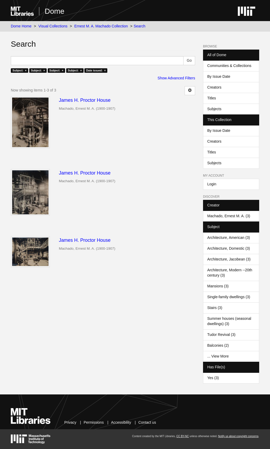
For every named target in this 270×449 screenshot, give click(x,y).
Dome (54, 11)
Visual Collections (53, 26)
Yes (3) (213, 378)
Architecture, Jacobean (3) (228, 259)
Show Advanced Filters (176, 78)
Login (211, 184)
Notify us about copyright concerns (238, 436)
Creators (214, 87)
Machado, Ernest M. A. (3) (228, 216)
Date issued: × (96, 70)
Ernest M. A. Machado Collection (101, 26)
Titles (211, 98)
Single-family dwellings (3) (228, 297)
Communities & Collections (229, 66)
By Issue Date (218, 76)
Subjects (214, 109)
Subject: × (19, 70)
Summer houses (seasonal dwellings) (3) (229, 321)
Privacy (70, 422)
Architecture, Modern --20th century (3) (229, 272)
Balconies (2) (218, 345)
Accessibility (121, 422)
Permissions (94, 422)
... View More (218, 356)
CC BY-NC (182, 436)
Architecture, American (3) (228, 237)
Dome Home (21, 26)
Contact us (147, 422)
